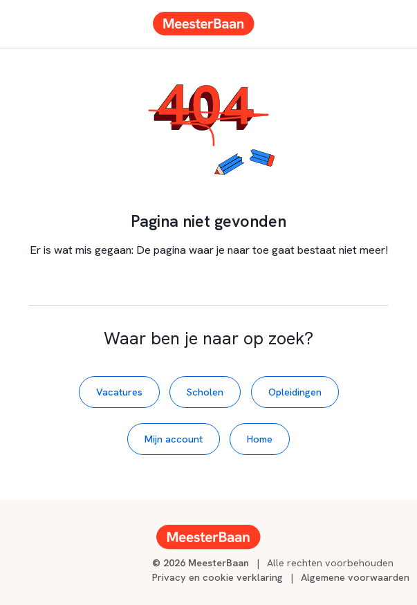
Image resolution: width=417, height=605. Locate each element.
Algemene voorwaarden (355, 577)
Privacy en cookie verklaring (217, 577)
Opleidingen (295, 391)
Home (259, 438)
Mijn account (174, 438)
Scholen (205, 391)
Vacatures (119, 391)
